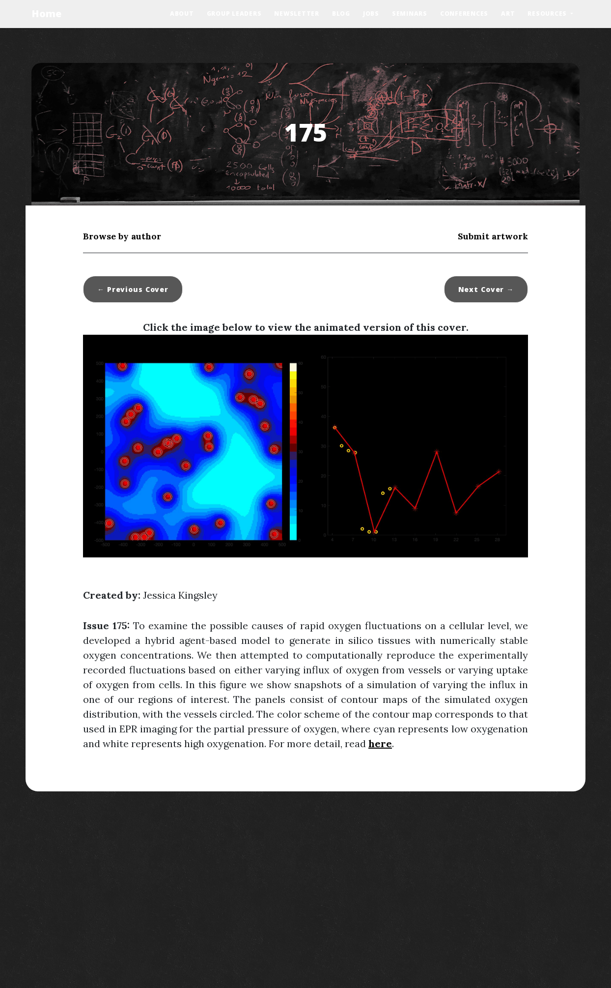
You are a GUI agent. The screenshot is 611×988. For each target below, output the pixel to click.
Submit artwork (493, 236)
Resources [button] (548, 13)
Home (46, 13)
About (182, 13)
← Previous (132, 289)
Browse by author (122, 236)
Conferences (464, 13)
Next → (486, 289)
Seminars (409, 13)
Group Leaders (234, 13)
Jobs (371, 13)
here (380, 743)
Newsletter (296, 13)
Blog (341, 13)
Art (508, 13)
